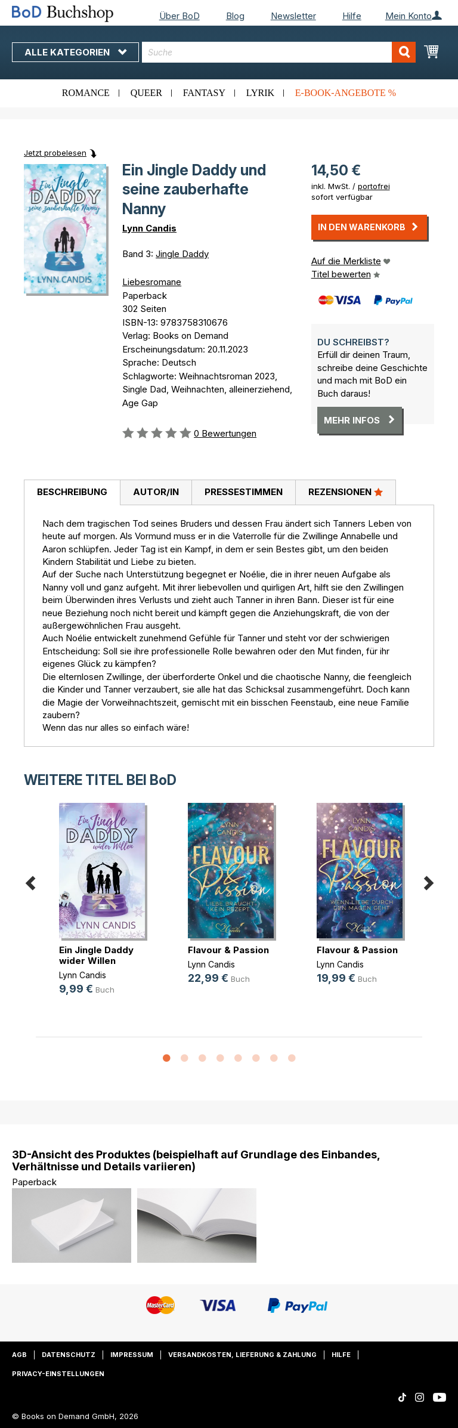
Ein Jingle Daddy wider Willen (96, 955)
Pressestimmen (244, 491)
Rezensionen (345, 491)
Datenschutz (68, 1354)
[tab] (72, 493)
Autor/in (156, 491)
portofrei (374, 186)
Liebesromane (151, 282)
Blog (235, 15)
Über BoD (179, 15)
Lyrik (260, 93)
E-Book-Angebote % (345, 93)
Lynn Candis (149, 228)
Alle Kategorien (75, 52)
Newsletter (293, 15)
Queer (146, 93)
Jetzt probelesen (55, 152)
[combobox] (279, 52)
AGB (19, 1354)
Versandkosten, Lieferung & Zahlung (242, 1354)
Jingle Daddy (182, 253)
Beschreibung (72, 491)
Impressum (131, 1354)
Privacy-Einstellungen (58, 1374)
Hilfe (351, 15)
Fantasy (204, 93)
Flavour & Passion (228, 950)
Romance (86, 93)
